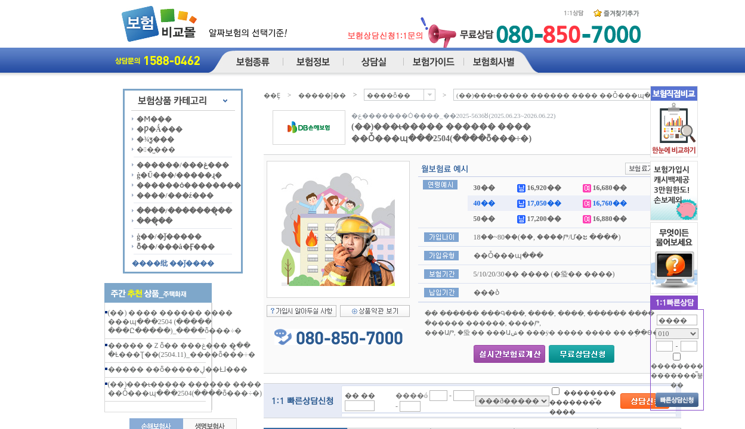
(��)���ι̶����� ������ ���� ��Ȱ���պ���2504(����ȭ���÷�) (185, 388)
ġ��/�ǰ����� (169, 236)
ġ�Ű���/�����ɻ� (179, 175)
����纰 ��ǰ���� (173, 263)
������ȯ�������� (189, 185)
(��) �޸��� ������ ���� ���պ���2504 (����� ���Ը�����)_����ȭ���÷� (175, 322)
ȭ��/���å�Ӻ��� (175, 247)
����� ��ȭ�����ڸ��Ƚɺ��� (178, 369)
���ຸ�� (154, 221)
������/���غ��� (182, 165)
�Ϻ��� (154, 119)
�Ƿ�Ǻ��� (160, 129)
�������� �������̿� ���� (582, 402)
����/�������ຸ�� (184, 211)
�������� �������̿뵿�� (677, 375)
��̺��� (156, 149)
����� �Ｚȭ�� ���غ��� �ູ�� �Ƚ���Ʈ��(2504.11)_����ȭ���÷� (181, 350)
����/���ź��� (175, 195)
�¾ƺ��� (155, 139)
